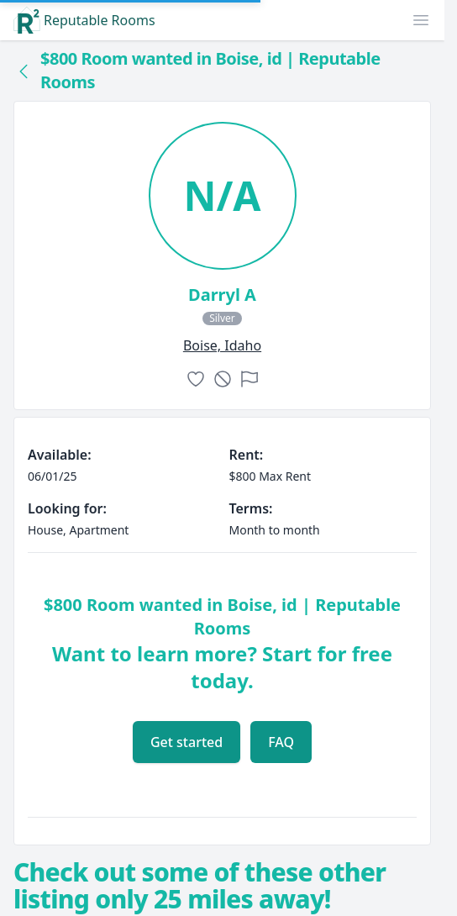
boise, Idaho (222, 345)
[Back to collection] (23, 71)
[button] (421, 20)
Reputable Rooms (84, 20)
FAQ (281, 742)
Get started (186, 742)
